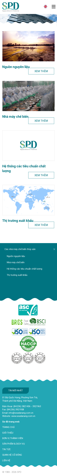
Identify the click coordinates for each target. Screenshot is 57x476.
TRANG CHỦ (8, 427)
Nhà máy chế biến (15, 117)
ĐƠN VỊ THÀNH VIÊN (12, 438)
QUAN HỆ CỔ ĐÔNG (12, 454)
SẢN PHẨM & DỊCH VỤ (13, 443)
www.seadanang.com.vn (23, 416)
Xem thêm (41, 71)
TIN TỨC (6, 449)
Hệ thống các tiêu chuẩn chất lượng (24, 168)
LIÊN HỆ (6, 460)
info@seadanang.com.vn (21, 412)
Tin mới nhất (15, 390)
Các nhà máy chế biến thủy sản (20, 249)
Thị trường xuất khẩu (17, 221)
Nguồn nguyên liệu (16, 67)
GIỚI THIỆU (7, 432)
